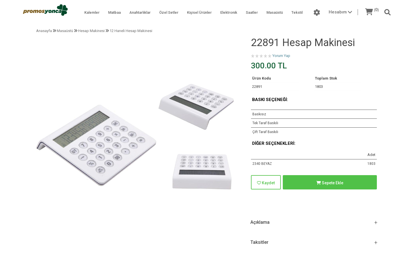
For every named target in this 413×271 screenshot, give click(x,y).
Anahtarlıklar (140, 12)
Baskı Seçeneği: (270, 99)
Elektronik (228, 12)
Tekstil (297, 12)
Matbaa (114, 12)
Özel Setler (168, 12)
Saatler (252, 12)
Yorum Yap (281, 56)
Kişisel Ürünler (199, 12)
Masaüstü (274, 12)
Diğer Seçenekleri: (273, 143)
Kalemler (92, 12)
